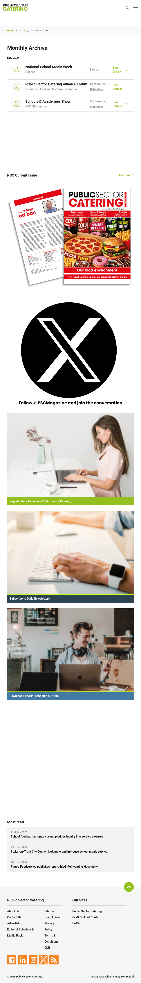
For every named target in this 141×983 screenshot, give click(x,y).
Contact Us (14, 917)
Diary (22, 30)
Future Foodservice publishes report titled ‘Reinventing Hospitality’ (54, 866)
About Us (13, 911)
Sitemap (49, 911)
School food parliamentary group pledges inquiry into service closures (57, 836)
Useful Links (52, 917)
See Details (117, 69)
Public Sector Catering (87, 911)
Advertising (14, 923)
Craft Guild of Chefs (85, 917)
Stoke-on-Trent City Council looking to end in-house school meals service (59, 851)
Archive (124, 175)
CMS (47, 947)
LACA (76, 923)
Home (10, 30)
